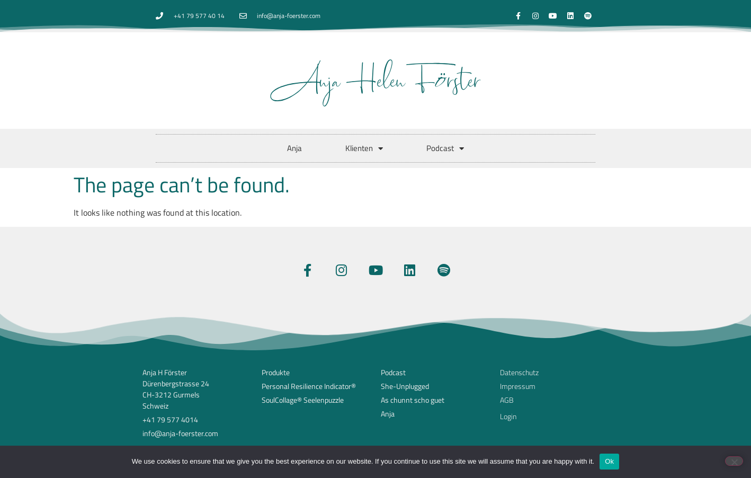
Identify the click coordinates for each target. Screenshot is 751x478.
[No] (734, 461)
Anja (294, 148)
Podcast (445, 148)
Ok (609, 461)
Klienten (364, 148)
